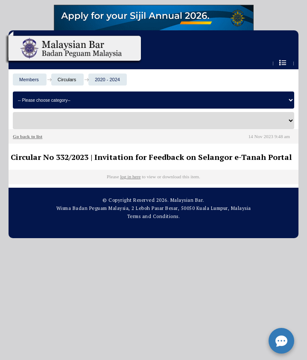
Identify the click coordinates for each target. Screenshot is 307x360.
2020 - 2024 (107, 79)
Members (29, 79)
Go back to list (27, 136)
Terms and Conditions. (153, 216)
